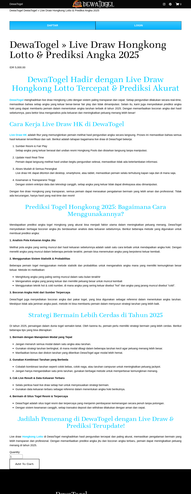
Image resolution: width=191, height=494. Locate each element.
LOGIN (138, 25)
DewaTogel (16, 4)
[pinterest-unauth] (170, 4)
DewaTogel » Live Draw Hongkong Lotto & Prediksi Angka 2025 (61, 10)
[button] (24, 464)
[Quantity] (16, 456)
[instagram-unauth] (164, 4)
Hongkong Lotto (32, 437)
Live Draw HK (18, 135)
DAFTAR (52, 25)
